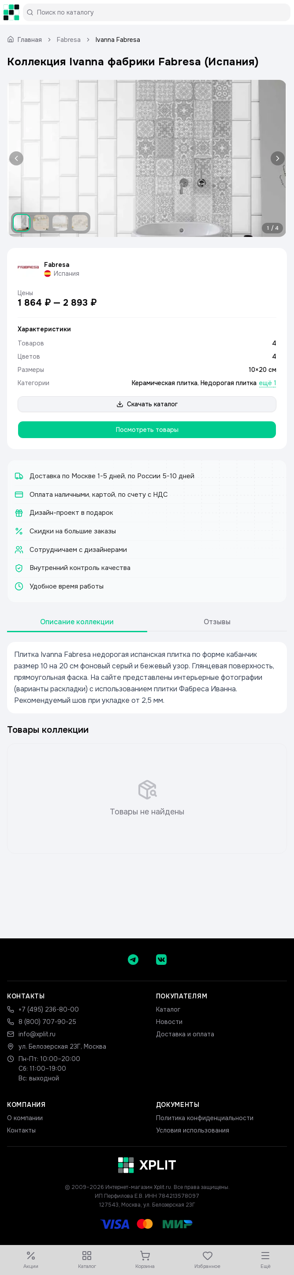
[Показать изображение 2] (41, 223)
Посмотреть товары (147, 430)
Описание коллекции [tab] (77, 621)
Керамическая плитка (164, 383)
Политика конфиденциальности (204, 1118)
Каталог (168, 1009)
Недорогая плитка (229, 383)
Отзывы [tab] (217, 621)
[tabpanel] (147, 677)
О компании (25, 1118)
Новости (169, 1022)
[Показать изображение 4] (80, 223)
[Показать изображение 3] (60, 223)
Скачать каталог (147, 404)
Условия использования (192, 1130)
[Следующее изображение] (276, 158)
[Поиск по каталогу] (160, 12)
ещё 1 (267, 383)
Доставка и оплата (185, 1034)
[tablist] (147, 622)
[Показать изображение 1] (21, 223)
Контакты (21, 1130)
